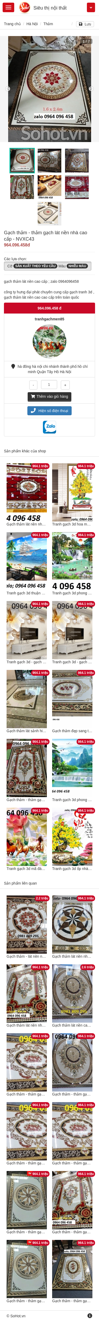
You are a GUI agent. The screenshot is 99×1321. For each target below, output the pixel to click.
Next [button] (91, 89)
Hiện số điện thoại (49, 411)
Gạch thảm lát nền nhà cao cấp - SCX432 (41, 524)
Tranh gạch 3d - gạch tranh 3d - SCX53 (39, 662)
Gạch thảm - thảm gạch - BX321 (33, 800)
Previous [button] (8, 89)
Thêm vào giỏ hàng (49, 396)
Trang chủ (12, 24)
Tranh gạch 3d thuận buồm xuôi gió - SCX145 (44, 593)
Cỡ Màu (47, 266)
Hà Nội (32, 24)
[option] (49, 89)
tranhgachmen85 (49, 319)
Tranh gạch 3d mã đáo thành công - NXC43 (42, 869)
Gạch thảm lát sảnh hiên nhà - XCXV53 (39, 731)
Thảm (48, 24)
